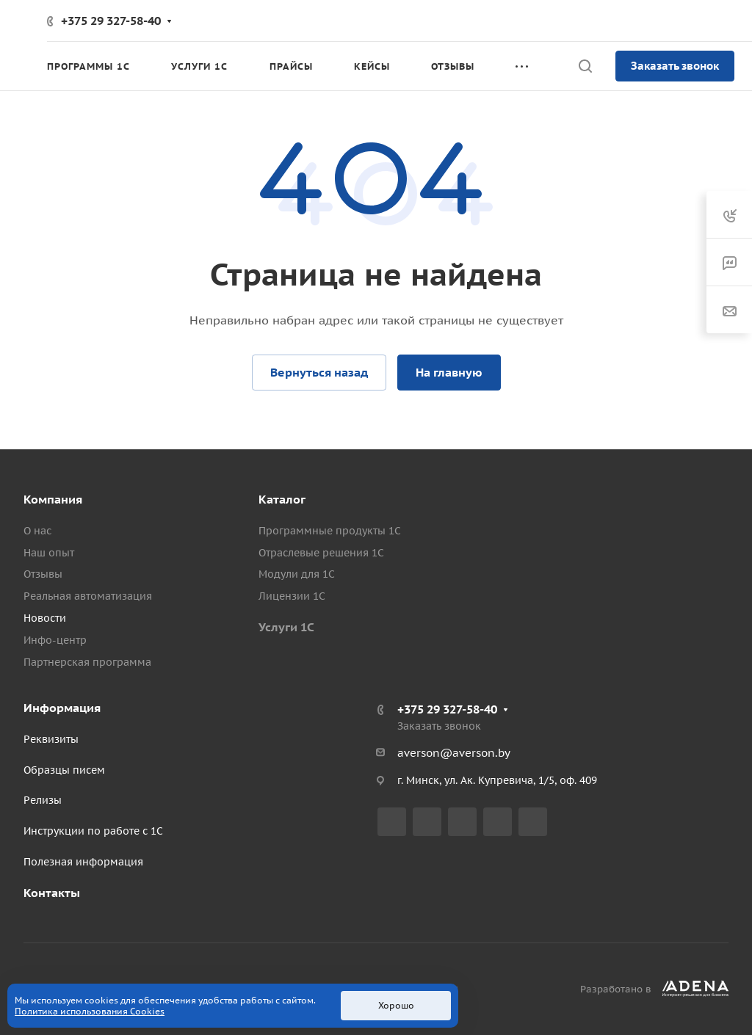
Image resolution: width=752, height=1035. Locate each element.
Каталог (282, 499)
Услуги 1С (286, 627)
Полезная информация (83, 861)
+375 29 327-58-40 (111, 20)
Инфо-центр (55, 640)
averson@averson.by (453, 753)
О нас (37, 530)
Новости (45, 618)
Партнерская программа (87, 662)
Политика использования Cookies (89, 1011)
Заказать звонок (675, 66)
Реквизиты (51, 739)
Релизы (43, 800)
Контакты (52, 892)
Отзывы (43, 574)
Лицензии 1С (291, 596)
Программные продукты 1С (329, 530)
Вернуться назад (319, 372)
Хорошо (396, 1005)
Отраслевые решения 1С (321, 552)
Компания (53, 499)
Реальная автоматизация (88, 596)
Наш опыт (49, 552)
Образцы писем (64, 770)
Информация (62, 707)
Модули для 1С (296, 574)
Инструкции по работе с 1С (93, 831)
